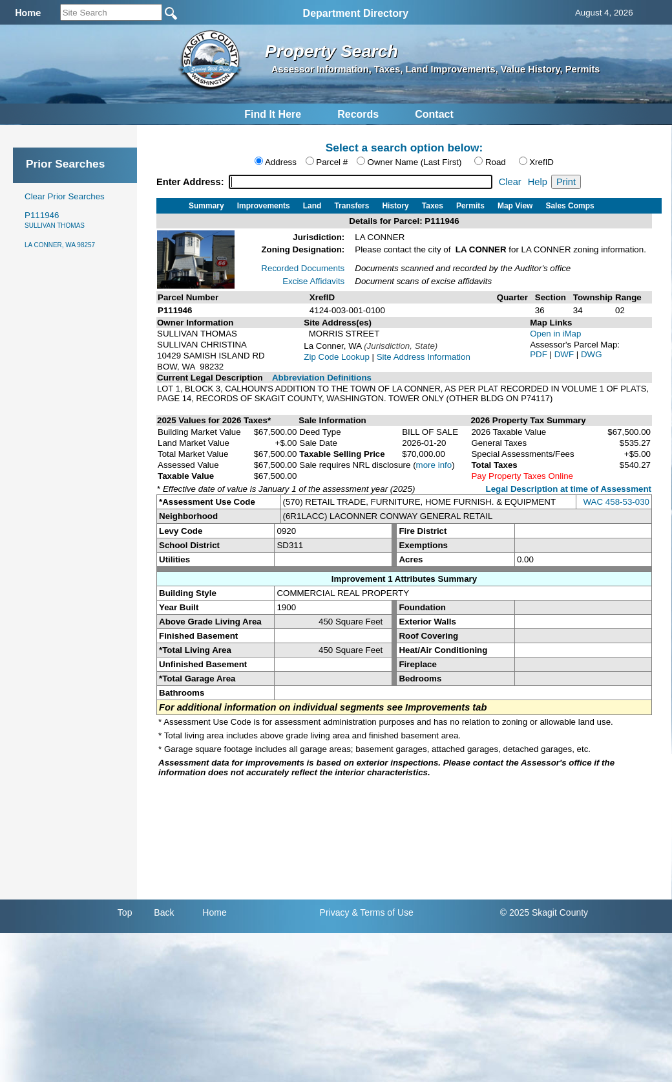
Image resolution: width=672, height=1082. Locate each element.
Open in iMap (555, 333)
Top (125, 912)
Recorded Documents (302, 268)
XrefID (541, 162)
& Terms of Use (382, 912)
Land (312, 205)
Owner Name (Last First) (415, 162)
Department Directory (356, 13)
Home (214, 912)
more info (434, 465)
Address (281, 162)
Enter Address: (191, 182)
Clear (510, 182)
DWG (591, 354)
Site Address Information (423, 357)
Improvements (263, 205)
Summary (206, 205)
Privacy (335, 912)
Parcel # (332, 162)
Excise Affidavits (313, 281)
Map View (515, 205)
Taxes (432, 205)
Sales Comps (569, 205)
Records (358, 114)
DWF (565, 354)
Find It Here (272, 114)
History (395, 205)
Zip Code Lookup (337, 357)
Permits (470, 205)
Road (495, 162)
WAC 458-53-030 (616, 502)
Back (164, 912)
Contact (434, 114)
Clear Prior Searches (65, 196)
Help (537, 182)
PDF (539, 354)
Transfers (351, 205)
